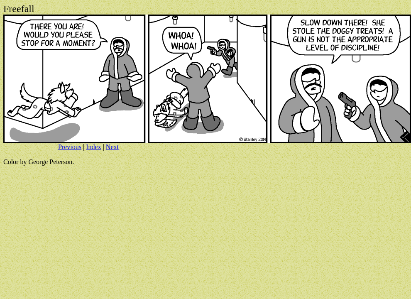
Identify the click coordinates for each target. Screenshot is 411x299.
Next (112, 146)
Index (93, 146)
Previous (69, 146)
